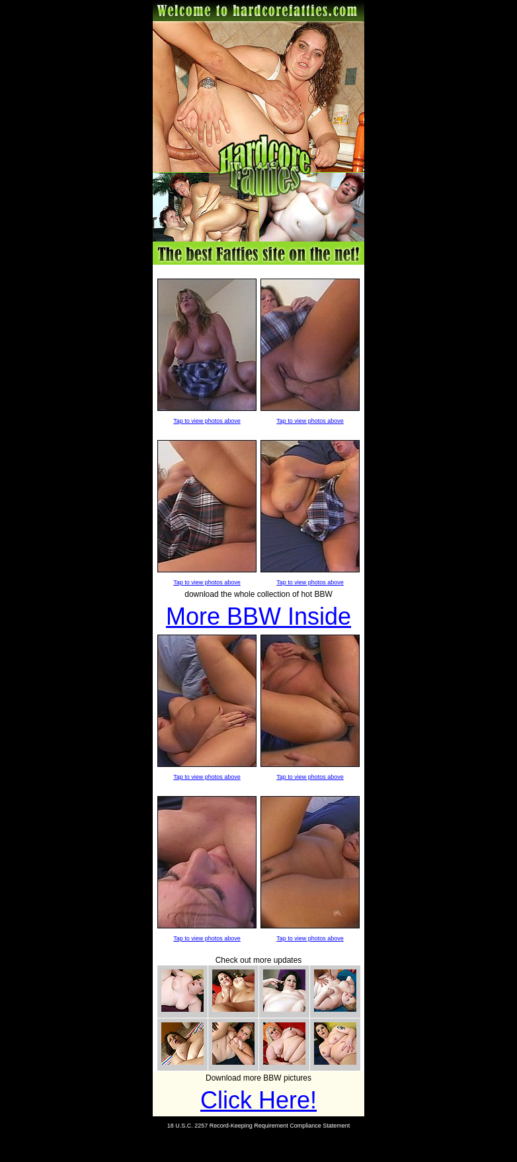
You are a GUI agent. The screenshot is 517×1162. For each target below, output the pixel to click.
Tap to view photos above (207, 421)
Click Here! (258, 1100)
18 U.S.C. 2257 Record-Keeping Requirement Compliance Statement (258, 1125)
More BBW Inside (258, 616)
